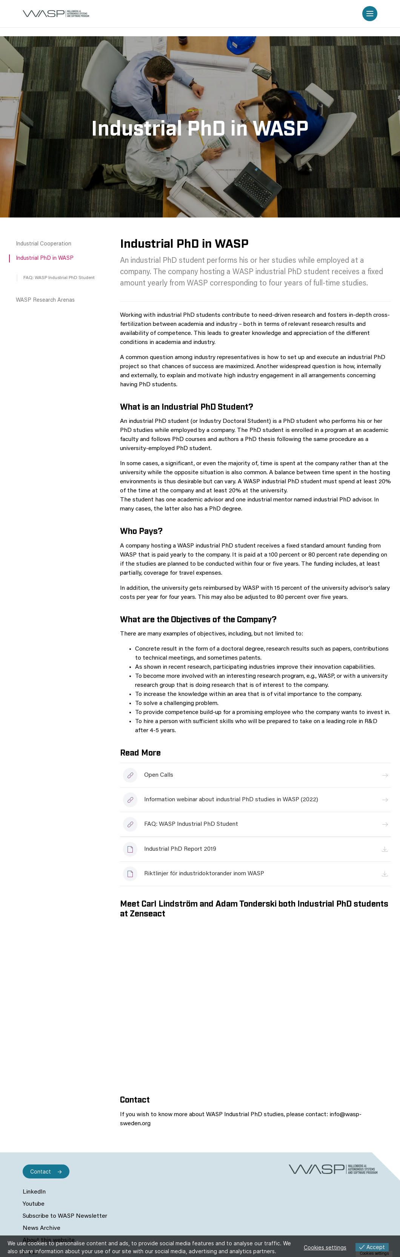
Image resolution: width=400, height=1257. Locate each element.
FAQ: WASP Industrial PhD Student (59, 278)
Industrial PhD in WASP (45, 258)
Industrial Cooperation (43, 244)
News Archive (41, 1228)
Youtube (34, 1204)
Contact (40, 1171)
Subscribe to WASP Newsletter (65, 1216)
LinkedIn (34, 1192)
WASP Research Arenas (45, 300)
